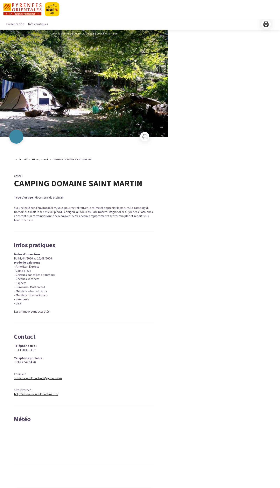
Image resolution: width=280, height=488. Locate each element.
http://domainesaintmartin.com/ (36, 394)
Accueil (23, 160)
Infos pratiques (38, 24)
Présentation (15, 24)
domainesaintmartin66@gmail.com (38, 378)
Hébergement (40, 160)
